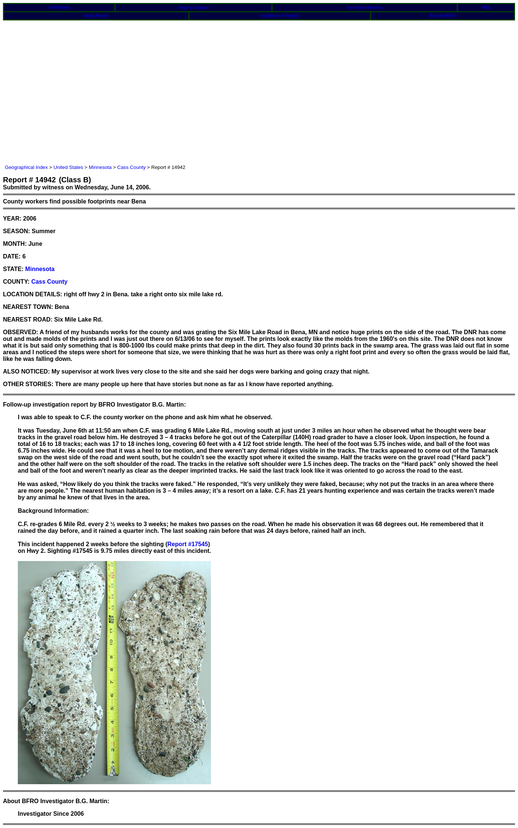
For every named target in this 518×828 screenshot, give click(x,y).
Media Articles (96, 16)
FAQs (486, 8)
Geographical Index (26, 167)
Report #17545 (187, 544)
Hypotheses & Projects (280, 16)
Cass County (131, 167)
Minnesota (100, 167)
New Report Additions (364, 8)
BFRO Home (59, 8)
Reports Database (194, 8)
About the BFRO (442, 16)
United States (68, 167)
